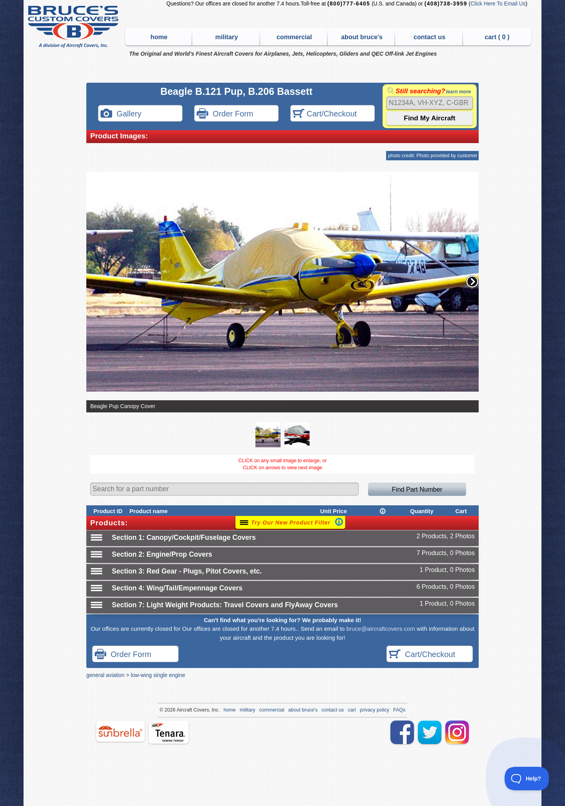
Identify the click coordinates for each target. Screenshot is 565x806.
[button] (472, 281)
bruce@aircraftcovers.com (380, 628)
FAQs (399, 710)
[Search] (429, 102)
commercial (294, 36)
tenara (169, 732)
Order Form (225, 114)
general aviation (105, 675)
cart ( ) (497, 36)
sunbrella (120, 731)
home (159, 36)
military (226, 36)
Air (179, 710)
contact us (429, 36)
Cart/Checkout (325, 114)
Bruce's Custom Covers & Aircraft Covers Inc (74, 26)
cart (352, 710)
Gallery (120, 114)
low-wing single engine (158, 675)
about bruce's (362, 36)
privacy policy (374, 710)
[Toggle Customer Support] (527, 778)
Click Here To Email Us (497, 4)
